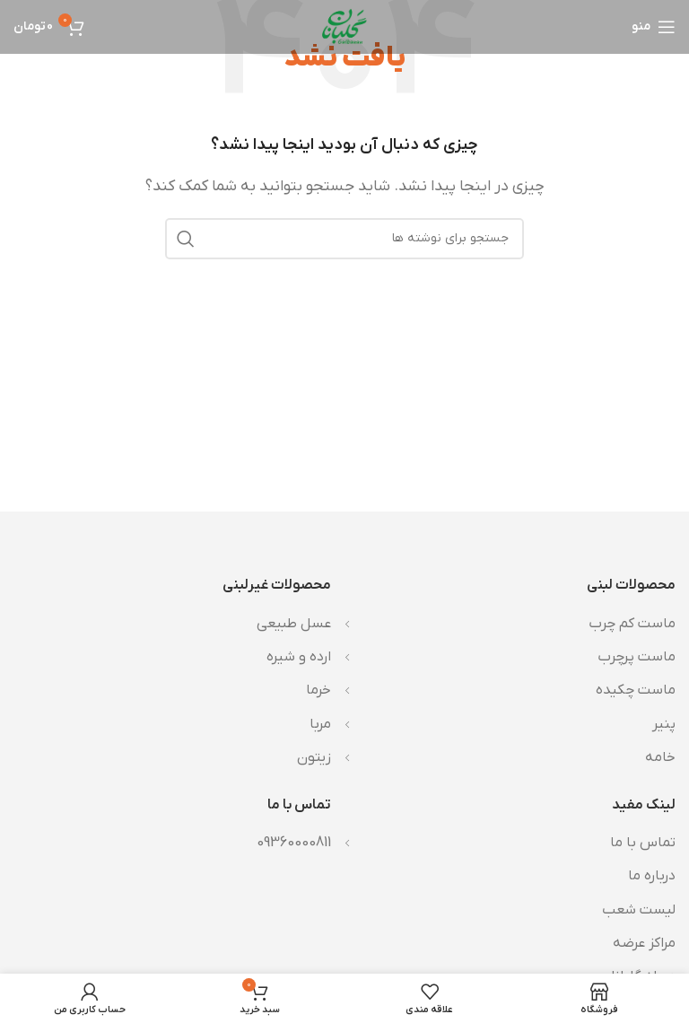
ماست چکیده (636, 690)
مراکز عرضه (644, 943)
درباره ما (652, 876)
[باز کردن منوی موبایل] (654, 27)
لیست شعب (639, 910)
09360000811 (294, 843)
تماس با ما (643, 843)
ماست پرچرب (636, 657)
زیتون (314, 757)
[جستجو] (344, 238)
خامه (660, 757)
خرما (318, 690)
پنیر (664, 724)
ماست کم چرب (632, 624)
